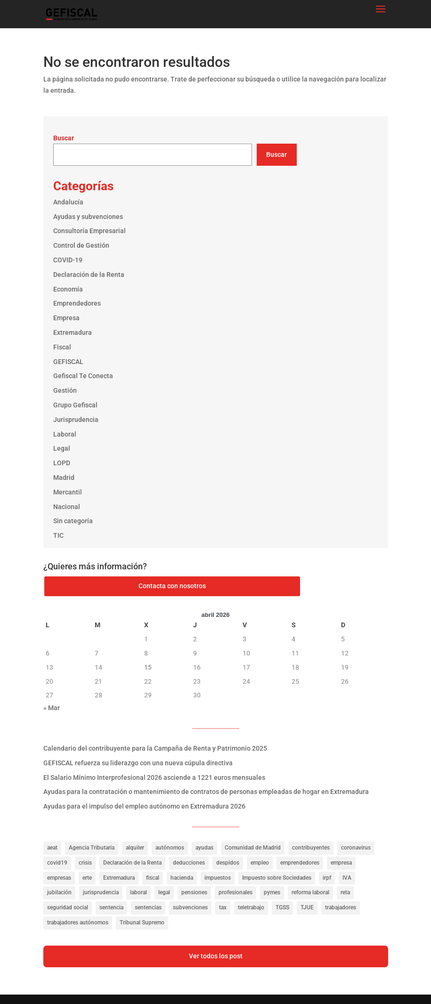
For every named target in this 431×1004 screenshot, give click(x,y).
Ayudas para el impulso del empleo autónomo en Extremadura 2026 (144, 806)
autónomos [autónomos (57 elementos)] (169, 847)
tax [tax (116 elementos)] (223, 907)
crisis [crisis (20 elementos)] (85, 862)
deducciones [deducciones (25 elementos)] (189, 862)
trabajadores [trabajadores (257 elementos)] (340, 907)
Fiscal (62, 347)
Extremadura (72, 332)
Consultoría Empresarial (89, 231)
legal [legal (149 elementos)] (164, 892)
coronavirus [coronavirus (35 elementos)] (356, 847)
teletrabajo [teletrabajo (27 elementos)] (251, 907)
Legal (61, 448)
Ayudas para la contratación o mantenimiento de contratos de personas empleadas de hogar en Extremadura (206, 791)
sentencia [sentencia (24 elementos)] (111, 907)
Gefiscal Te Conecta (83, 376)
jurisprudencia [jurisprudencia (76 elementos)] (101, 892)
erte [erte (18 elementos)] (87, 877)
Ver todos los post (216, 956)
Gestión (65, 390)
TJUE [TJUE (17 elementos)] (307, 907)
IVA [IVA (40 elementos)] (346, 877)
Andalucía (68, 202)
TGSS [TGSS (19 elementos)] (282, 907)
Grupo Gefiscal (75, 405)
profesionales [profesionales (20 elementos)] (235, 892)
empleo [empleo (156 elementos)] (260, 862)
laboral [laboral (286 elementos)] (138, 892)
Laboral (64, 434)
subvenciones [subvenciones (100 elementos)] (190, 907)
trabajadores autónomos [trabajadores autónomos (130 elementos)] (77, 922)
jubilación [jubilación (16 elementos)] (59, 892)
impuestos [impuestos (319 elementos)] (217, 877)
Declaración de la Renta (88, 274)
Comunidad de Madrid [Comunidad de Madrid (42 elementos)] (253, 847)
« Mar (51, 708)
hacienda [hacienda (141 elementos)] (182, 877)
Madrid (63, 477)
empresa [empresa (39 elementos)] (341, 862)
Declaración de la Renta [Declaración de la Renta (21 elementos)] (132, 862)
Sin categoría (73, 521)
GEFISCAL (68, 361)
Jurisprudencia (75, 419)
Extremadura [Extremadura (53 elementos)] (119, 877)
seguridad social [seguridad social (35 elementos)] (67, 907)
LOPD (61, 463)
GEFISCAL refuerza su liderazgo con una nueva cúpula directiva (138, 763)
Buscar (63, 138)
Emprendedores (77, 303)
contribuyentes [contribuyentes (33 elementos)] (311, 847)
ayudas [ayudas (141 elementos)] (204, 847)
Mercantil (67, 492)
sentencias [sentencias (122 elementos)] (148, 907)
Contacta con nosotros (172, 586)
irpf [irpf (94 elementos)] (327, 877)
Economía (68, 289)
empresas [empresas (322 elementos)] (59, 877)
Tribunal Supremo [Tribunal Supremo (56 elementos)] (142, 922)
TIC (58, 535)
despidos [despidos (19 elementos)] (227, 862)
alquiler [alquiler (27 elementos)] (135, 847)
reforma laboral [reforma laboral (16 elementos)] (310, 892)
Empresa (66, 318)
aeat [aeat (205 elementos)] (52, 847)
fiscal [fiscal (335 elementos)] (152, 877)
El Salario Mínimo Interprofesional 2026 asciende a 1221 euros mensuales (154, 777)
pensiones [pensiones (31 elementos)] (194, 892)
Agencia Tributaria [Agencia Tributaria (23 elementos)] (91, 847)
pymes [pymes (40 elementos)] (272, 892)
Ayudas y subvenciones (88, 216)
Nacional (66, 506)
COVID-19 (67, 260)
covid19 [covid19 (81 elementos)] (57, 862)
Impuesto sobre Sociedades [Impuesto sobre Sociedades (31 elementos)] (276, 877)
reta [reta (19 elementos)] (345, 892)
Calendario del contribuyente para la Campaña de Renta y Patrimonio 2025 (155, 748)
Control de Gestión (81, 245)
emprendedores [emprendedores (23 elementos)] (299, 862)
